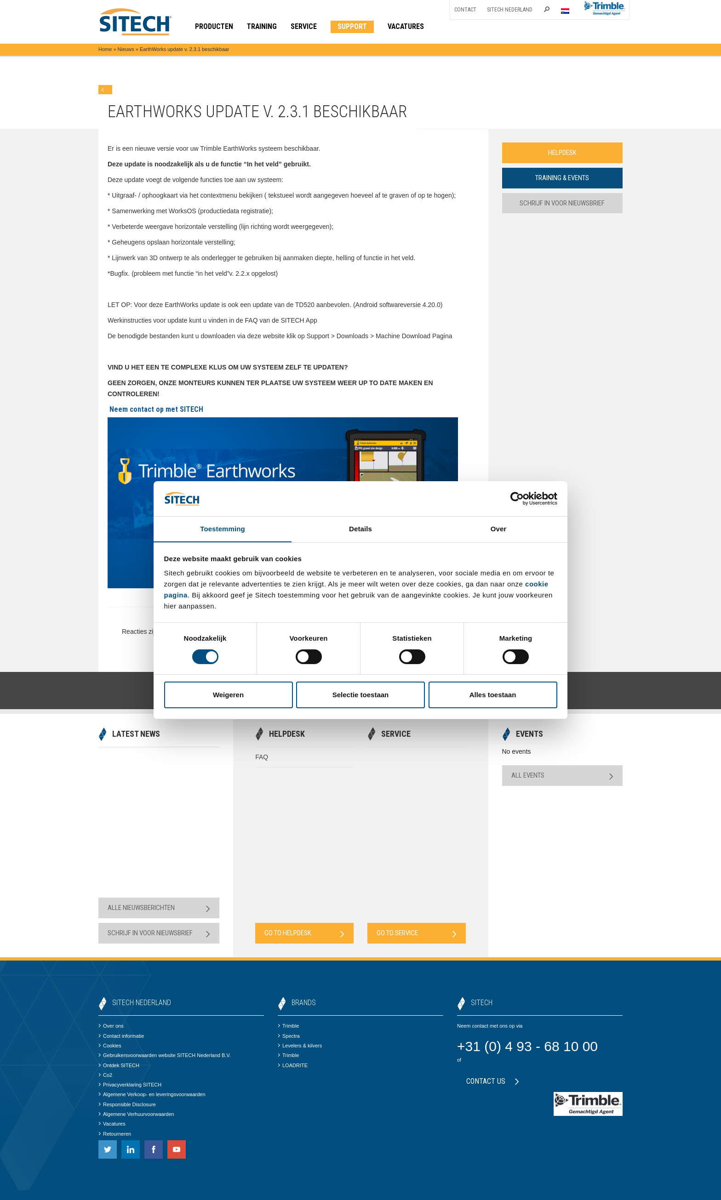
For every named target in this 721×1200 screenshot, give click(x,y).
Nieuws (126, 49)
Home (105, 49)
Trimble (288, 1026)
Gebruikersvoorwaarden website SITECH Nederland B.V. (164, 1055)
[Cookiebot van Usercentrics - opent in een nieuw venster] (517, 498)
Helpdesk (562, 152)
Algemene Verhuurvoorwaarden (136, 1114)
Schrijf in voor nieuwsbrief (562, 203)
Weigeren (228, 695)
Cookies (109, 1045)
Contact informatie (121, 1036)
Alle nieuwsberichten (159, 908)
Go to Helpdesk (304, 933)
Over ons (111, 1026)
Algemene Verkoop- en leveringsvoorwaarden (152, 1094)
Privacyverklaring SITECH (129, 1084)
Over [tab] (499, 529)
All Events (562, 775)
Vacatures (112, 1123)
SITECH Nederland (509, 9)
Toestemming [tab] (222, 529)
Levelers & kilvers (300, 1045)
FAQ (261, 757)
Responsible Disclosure (127, 1104)
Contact (465, 9)
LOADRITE (293, 1065)
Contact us (492, 1081)
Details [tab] (360, 529)
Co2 (105, 1075)
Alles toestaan (492, 695)
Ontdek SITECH (118, 1065)
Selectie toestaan (360, 695)
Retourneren (114, 1134)
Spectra (289, 1036)
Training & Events (562, 178)
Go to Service (417, 933)
